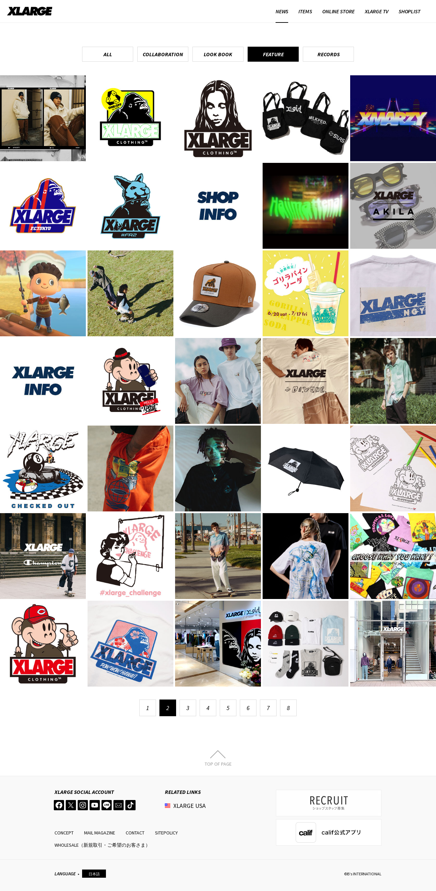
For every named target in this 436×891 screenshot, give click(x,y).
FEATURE (273, 54)
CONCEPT (64, 833)
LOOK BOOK (218, 54)
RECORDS (328, 54)
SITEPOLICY (166, 833)
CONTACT (135, 833)
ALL (108, 54)
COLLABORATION (163, 54)
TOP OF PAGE (218, 763)
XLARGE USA (189, 806)
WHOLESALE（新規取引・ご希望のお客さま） (102, 845)
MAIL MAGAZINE (99, 833)
